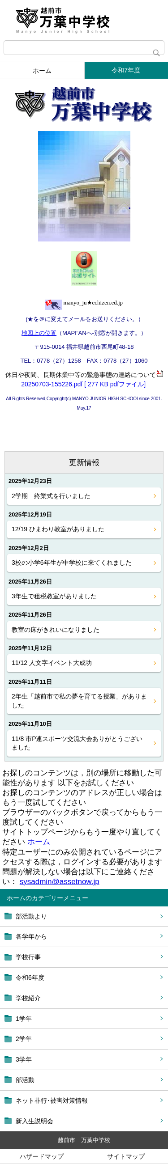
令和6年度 (30, 977)
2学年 (24, 1038)
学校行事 (28, 957)
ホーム (42, 70)
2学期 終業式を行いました (51, 495)
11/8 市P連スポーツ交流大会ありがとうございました (77, 743)
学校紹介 (28, 998)
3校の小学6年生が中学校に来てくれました (72, 562)
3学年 (24, 1059)
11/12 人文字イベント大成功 (52, 662)
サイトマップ (126, 1156)
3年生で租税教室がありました (54, 596)
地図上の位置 (39, 333)
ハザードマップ (42, 1156)
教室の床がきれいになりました (55, 629)
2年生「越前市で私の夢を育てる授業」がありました (79, 701)
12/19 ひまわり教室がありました (58, 529)
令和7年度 (126, 70)
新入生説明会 (34, 1121)
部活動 (25, 1080)
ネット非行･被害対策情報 (52, 1100)
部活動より (31, 916)
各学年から (31, 936)
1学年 (24, 1018)
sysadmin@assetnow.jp (59, 881)
